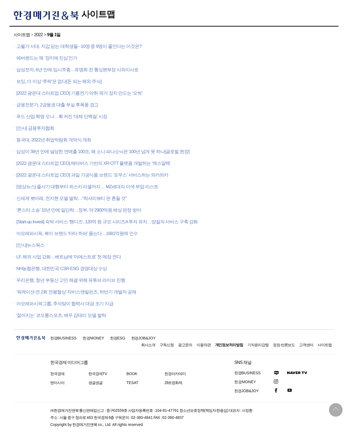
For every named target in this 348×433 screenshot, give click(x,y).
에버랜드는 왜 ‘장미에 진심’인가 (46, 58)
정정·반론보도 (284, 345)
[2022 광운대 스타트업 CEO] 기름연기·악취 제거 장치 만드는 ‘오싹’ (79, 93)
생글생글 (95, 383)
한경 (63, 338)
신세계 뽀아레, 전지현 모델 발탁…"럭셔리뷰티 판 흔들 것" (71, 198)
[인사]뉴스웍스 (30, 245)
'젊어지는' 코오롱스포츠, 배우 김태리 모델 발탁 (61, 315)
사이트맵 (98, 14)
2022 (38, 34)
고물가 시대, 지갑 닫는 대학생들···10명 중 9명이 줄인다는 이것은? (79, 46)
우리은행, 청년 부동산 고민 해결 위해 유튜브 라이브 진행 (70, 280)
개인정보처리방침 (229, 345)
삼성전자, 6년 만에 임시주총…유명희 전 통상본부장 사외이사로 (77, 69)
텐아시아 (57, 383)
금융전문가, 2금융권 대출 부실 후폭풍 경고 (57, 104)
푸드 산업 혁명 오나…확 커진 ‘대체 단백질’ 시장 (61, 116)
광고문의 (185, 345)
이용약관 (204, 345)
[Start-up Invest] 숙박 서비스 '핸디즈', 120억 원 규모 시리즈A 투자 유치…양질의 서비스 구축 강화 (107, 221)
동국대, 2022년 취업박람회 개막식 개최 (53, 140)
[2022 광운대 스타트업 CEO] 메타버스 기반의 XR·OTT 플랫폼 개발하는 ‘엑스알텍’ (93, 163)
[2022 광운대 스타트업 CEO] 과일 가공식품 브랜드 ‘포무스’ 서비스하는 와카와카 (92, 175)
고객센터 (306, 345)
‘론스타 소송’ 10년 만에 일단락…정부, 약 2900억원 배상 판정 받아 (78, 210)
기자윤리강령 (258, 345)
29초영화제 (173, 383)
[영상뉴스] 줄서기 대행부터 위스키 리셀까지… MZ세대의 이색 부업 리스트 (87, 186)
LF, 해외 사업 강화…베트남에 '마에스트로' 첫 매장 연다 (68, 256)
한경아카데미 (175, 374)
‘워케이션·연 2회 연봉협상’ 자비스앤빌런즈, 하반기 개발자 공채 (76, 292)
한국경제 (57, 374)
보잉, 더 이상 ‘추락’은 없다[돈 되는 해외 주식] (58, 81)
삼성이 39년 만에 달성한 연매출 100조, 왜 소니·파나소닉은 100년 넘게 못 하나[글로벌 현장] (102, 151)
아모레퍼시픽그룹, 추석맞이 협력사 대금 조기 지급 (64, 303)
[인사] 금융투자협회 (35, 128)
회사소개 (148, 345)
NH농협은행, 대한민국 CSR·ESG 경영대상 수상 (61, 268)
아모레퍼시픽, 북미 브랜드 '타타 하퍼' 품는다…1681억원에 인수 (77, 233)
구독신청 (167, 345)
